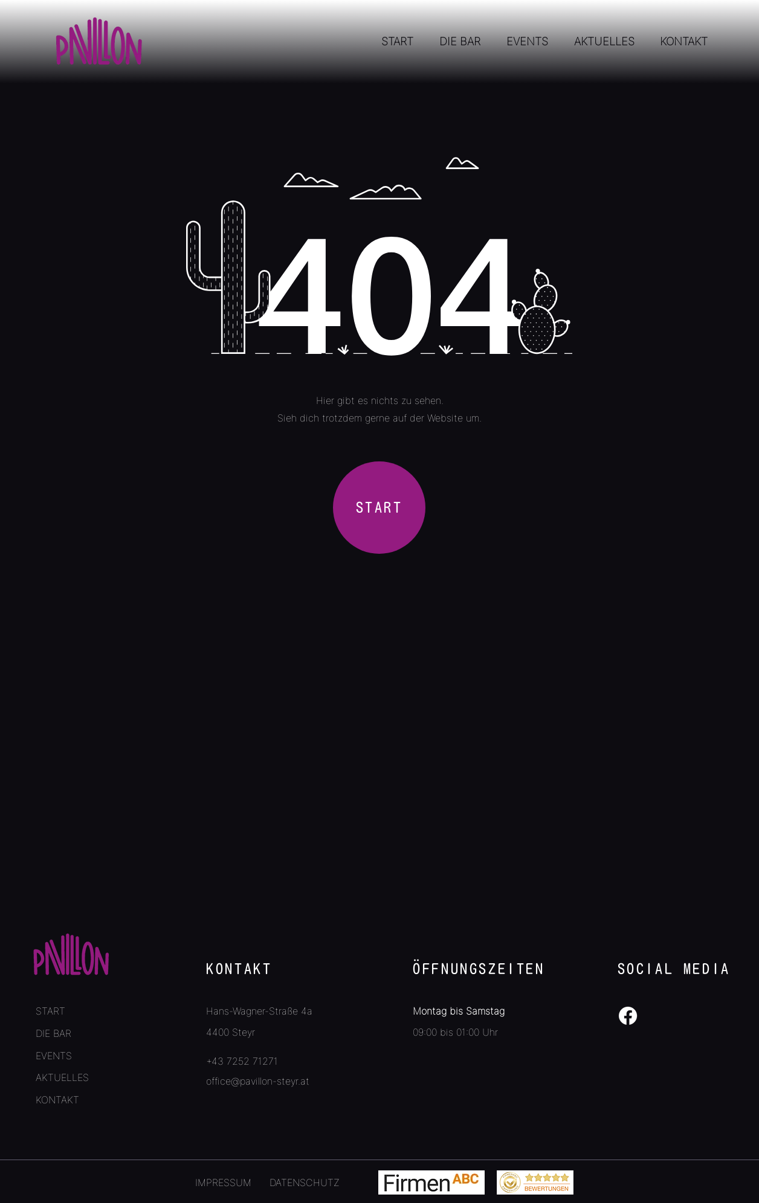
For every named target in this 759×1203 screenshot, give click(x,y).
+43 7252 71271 (242, 1061)
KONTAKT (57, 1100)
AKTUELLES (62, 1077)
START (50, 1011)
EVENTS (54, 1056)
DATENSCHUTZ (305, 1182)
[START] (379, 507)
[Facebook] (628, 1016)
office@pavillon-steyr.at (257, 1081)
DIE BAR (53, 1033)
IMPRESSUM (223, 1182)
